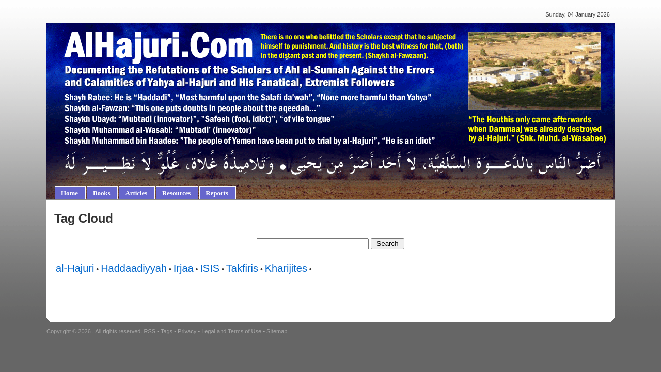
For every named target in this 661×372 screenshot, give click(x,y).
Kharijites (286, 268)
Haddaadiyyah (134, 268)
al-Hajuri (75, 268)
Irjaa (184, 268)
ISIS (209, 268)
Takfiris (242, 268)
